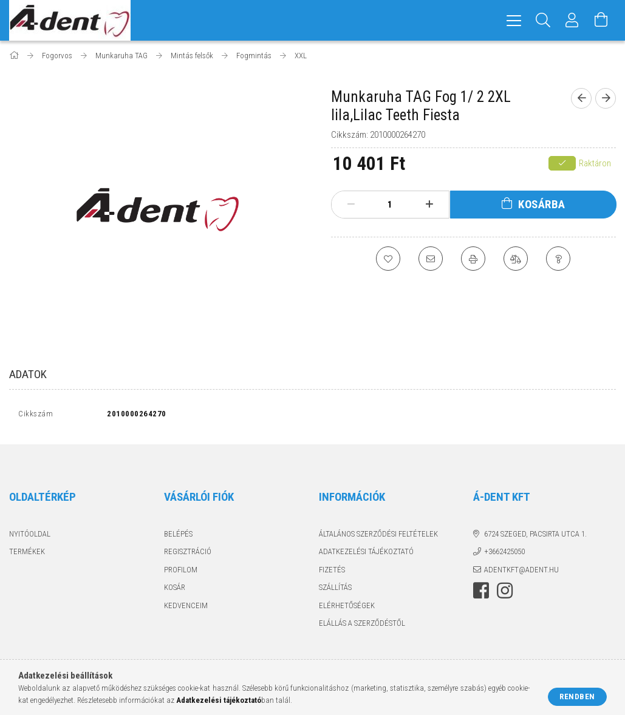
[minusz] (351, 204)
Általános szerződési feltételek (378, 536)
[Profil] (572, 20)
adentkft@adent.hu (521, 572)
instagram (505, 594)
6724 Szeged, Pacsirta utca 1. (535, 536)
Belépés (178, 536)
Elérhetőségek (347, 607)
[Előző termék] (581, 98)
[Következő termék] (605, 98)
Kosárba (541, 204)
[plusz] (429, 204)
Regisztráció (187, 554)
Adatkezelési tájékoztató (366, 554)
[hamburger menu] (513, 20)
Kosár (174, 590)
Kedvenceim (186, 607)
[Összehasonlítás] (516, 258)
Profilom (180, 572)
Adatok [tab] (28, 374)
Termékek (27, 554)
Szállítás (335, 590)
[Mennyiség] (390, 204)
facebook (481, 594)
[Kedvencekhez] (388, 258)
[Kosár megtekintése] (601, 20)
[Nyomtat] (473, 258)
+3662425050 (504, 554)
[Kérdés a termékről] (558, 258)
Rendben (577, 696)
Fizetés (332, 572)
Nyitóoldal (29, 536)
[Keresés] (543, 20)
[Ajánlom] (430, 258)
